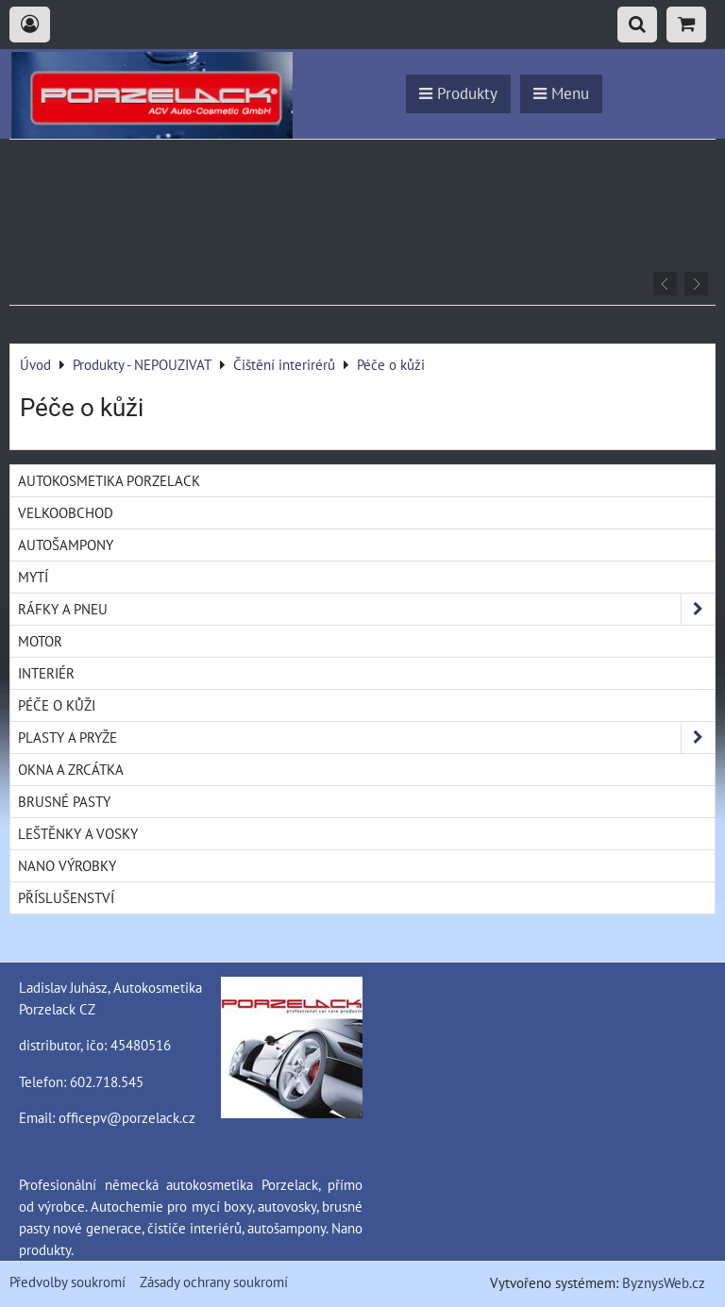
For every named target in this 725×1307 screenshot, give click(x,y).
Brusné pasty (64, 801)
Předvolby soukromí (67, 1281)
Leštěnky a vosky (78, 833)
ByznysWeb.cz (663, 1282)
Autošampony (65, 544)
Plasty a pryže (366, 737)
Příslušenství (66, 897)
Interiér (46, 672)
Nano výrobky (67, 865)
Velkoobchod (65, 512)
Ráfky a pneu (366, 609)
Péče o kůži (56, 704)
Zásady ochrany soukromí (214, 1281)
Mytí (33, 576)
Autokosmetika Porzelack (109, 480)
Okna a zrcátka (71, 769)
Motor (40, 640)
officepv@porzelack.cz (127, 1117)
